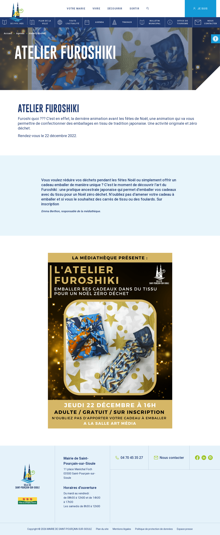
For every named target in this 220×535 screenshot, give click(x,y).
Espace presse (185, 529)
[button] (215, 38)
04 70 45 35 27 (129, 458)
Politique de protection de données (154, 529)
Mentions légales (122, 529)
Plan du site (102, 529)
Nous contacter (169, 458)
